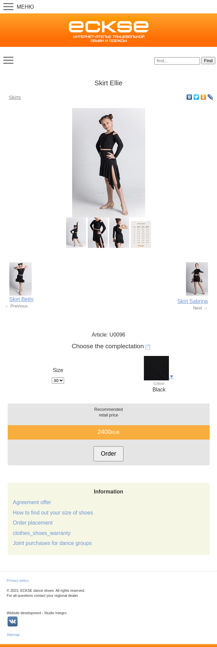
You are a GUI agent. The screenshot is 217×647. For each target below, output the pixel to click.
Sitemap (13, 635)
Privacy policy (18, 580)
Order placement (33, 523)
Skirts (15, 97)
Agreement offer (32, 502)
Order (108, 453)
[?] (147, 346)
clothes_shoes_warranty (42, 533)
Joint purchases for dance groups (52, 543)
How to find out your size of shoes (53, 513)
